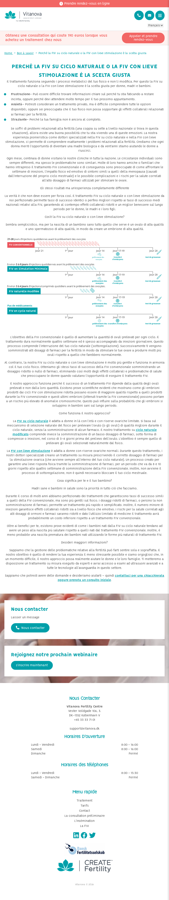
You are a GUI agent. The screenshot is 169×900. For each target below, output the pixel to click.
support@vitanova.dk (85, 728)
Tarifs (85, 806)
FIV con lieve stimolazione (30, 451)
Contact (84, 811)
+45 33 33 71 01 (84, 720)
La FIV (84, 826)
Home (8, 53)
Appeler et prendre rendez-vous (143, 38)
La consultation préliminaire (84, 816)
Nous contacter (30, 628)
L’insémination (84, 821)
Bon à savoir (25, 53)
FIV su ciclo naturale (32, 421)
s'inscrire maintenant (32, 665)
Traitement (84, 800)
